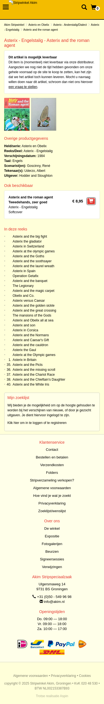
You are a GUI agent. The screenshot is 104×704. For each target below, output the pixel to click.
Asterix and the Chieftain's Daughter (39, 379)
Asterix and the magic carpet (33, 291)
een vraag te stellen (23, 87)
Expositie (52, 536)
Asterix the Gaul (24, 350)
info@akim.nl (54, 602)
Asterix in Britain (24, 360)
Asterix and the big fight (30, 236)
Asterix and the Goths (28, 256)
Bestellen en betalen (52, 457)
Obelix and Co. (23, 296)
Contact (52, 450)
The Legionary (23, 286)
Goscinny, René (38, 166)
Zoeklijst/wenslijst (52, 511)
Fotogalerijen (52, 544)
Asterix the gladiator (27, 241)
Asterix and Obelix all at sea (33, 320)
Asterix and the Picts (28, 365)
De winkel (52, 528)
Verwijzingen (52, 567)
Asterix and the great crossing (34, 310)
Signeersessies (52, 559)
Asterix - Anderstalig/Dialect (70, 24)
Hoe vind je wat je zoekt (52, 496)
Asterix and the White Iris (31, 384)
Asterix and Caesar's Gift (31, 340)
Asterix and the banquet (30, 281)
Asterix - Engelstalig (38, 151)
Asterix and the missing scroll (34, 370)
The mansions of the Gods (32, 315)
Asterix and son (24, 325)
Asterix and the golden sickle (34, 305)
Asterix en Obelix (38, 24)
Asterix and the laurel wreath (33, 266)
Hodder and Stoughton (35, 176)
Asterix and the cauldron (30, 345)
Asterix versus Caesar (29, 301)
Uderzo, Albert (34, 171)
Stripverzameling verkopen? (52, 480)
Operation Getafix (25, 276)
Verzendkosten (52, 465)
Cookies (85, 676)
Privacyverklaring (52, 503)
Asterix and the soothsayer (32, 261)
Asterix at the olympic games (34, 251)
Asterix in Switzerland (28, 246)
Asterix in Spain (24, 271)
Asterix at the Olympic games (34, 355)
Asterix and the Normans (31, 335)
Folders (52, 473)
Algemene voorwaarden (52, 488)
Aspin (64, 696)
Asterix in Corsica (25, 330)
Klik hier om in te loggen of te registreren (36, 423)
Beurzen (51, 551)
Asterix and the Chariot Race (34, 375)
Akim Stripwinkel (14, 24)
